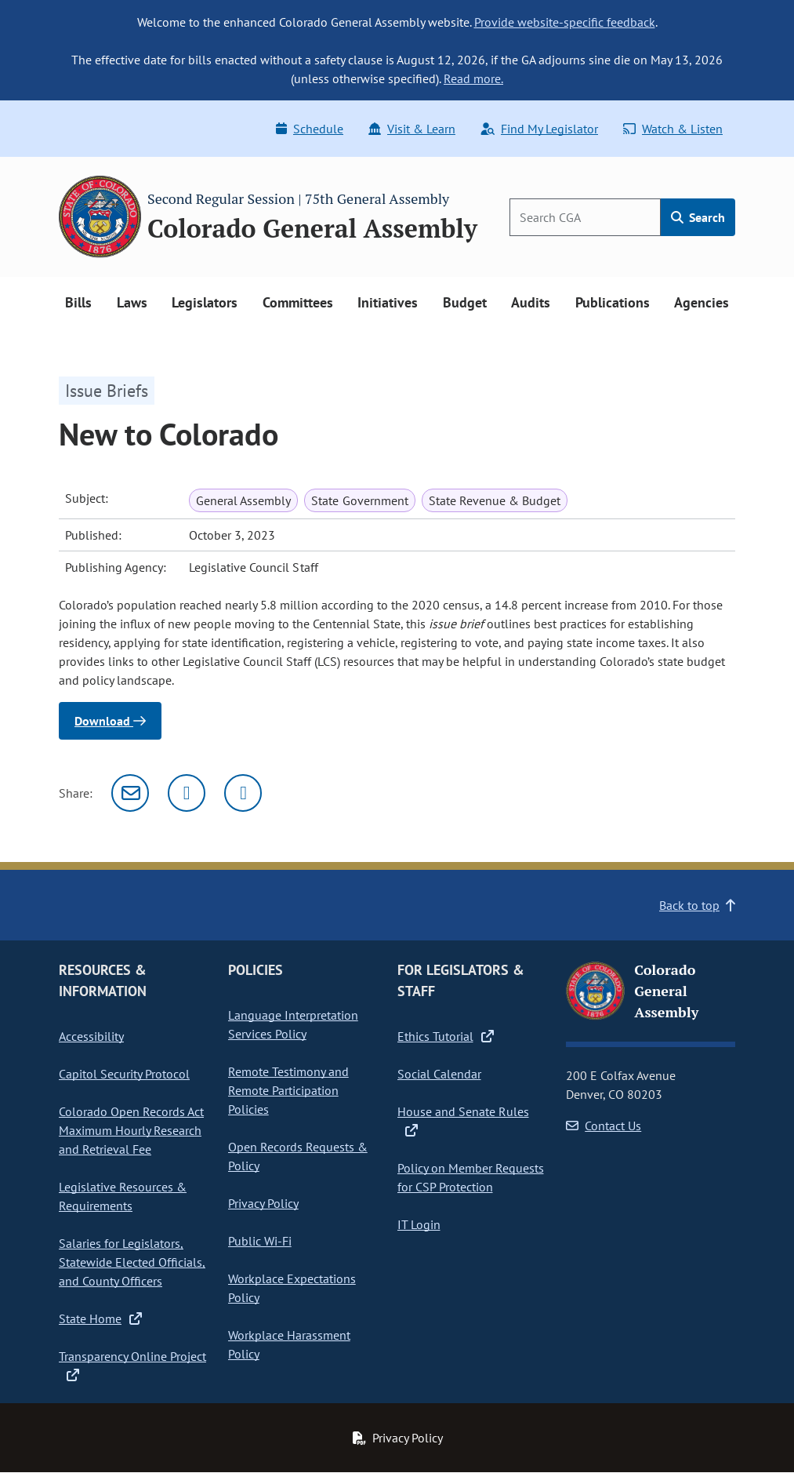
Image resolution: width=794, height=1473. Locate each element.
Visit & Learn (411, 128)
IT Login (419, 1224)
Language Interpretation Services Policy (293, 1024)
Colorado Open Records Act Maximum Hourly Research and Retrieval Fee (131, 1130)
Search (698, 217)
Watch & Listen (673, 128)
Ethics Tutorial (445, 1036)
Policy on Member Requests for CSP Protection (470, 1177)
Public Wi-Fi (260, 1241)
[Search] (585, 217)
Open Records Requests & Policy (298, 1156)
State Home (100, 1318)
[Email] (130, 793)
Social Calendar (439, 1074)
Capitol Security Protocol (124, 1074)
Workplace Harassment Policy (289, 1344)
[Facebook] (243, 793)
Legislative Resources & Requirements (123, 1196)
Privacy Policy (263, 1203)
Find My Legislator (539, 128)
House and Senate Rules (463, 1121)
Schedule (309, 128)
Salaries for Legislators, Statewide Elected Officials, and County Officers (132, 1262)
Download (110, 721)
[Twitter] (186, 793)
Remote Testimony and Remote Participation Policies (288, 1090)
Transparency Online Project (132, 1365)
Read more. (473, 78)
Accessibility (91, 1036)
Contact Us (603, 1125)
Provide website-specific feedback (564, 22)
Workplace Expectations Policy (292, 1288)
